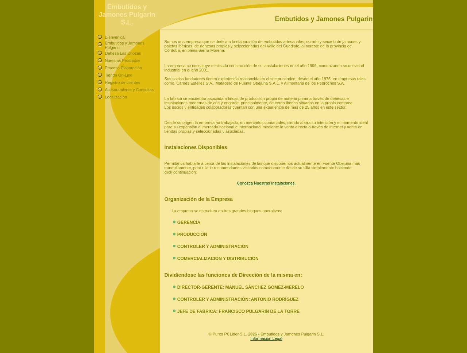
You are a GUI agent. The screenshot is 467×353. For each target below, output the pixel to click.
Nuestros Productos (122, 60)
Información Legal (266, 338)
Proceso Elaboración (123, 68)
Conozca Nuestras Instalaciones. (266, 183)
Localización (116, 97)
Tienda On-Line (118, 75)
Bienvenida (115, 37)
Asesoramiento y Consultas (129, 90)
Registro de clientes (122, 82)
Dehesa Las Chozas (123, 53)
